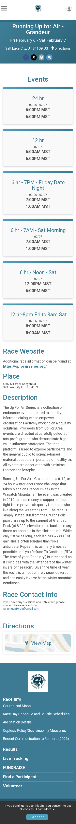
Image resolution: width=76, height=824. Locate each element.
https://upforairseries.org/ (25, 366)
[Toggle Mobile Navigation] (4, 8)
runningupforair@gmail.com (21, 608)
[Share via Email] (41, 57)
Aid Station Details (17, 722)
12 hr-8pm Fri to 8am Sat (38, 314)
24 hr (38, 98)
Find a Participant (20, 776)
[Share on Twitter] (34, 57)
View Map (38, 643)
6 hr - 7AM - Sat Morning (38, 230)
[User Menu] (69, 9)
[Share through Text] (49, 57)
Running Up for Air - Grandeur (38, 29)
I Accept (37, 817)
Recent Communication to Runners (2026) (36, 739)
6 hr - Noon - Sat (38, 272)
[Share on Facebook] (26, 57)
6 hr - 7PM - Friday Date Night (38, 185)
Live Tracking (15, 758)
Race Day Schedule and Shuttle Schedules (36, 714)
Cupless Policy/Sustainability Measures (34, 731)
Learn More (45, 809)
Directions (63, 48)
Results (10, 749)
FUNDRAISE (14, 767)
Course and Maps (17, 706)
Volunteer (12, 785)
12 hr (38, 140)
